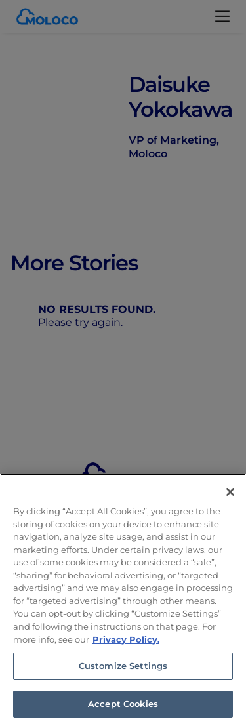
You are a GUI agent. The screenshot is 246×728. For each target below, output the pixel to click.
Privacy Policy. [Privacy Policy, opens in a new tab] (125, 642)
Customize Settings (123, 669)
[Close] (230, 495)
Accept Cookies (123, 707)
